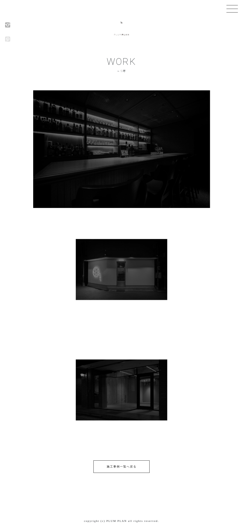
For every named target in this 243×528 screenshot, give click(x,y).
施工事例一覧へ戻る (122, 466)
